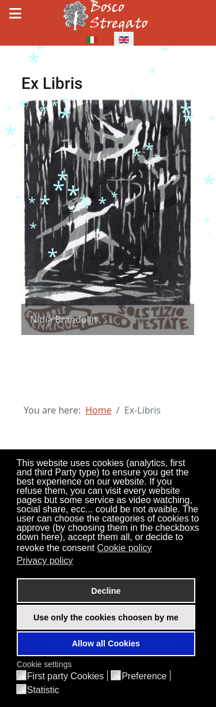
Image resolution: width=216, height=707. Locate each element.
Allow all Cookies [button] (106, 643)
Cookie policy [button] (124, 548)
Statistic (43, 690)
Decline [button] (105, 591)
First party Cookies (65, 676)
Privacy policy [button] (45, 560)
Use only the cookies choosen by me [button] (106, 617)
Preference (144, 676)
